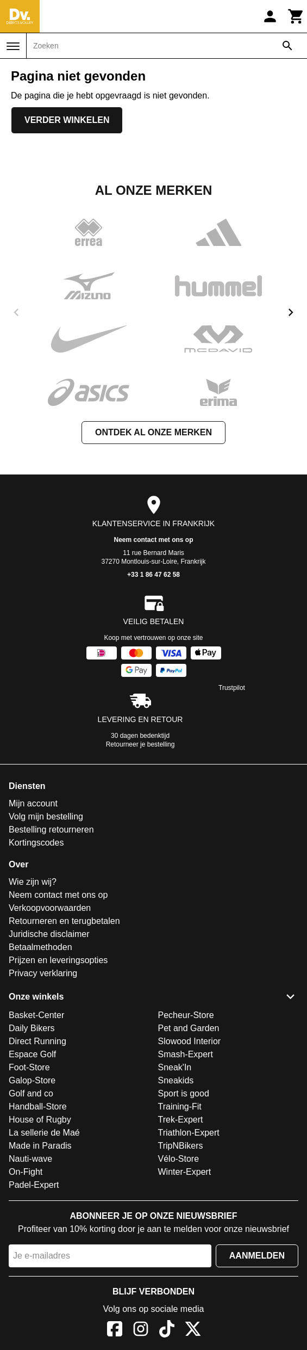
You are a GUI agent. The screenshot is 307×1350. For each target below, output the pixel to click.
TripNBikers (180, 1145)
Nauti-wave (30, 1158)
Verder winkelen (66, 120)
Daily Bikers (31, 1028)
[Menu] (13, 46)
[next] (290, 312)
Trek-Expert (180, 1119)
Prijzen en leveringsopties (58, 960)
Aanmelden (257, 1255)
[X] (193, 1330)
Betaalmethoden (40, 947)
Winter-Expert (184, 1171)
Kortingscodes (36, 842)
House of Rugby (40, 1119)
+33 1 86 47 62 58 (153, 574)
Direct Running (37, 1041)
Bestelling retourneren (51, 829)
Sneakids (176, 1080)
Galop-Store (32, 1080)
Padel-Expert (34, 1184)
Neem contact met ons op (153, 540)
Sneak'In (175, 1067)
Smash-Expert (185, 1054)
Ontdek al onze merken (153, 432)
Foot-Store (29, 1067)
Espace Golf (32, 1054)
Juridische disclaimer (49, 934)
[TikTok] (167, 1330)
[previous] (16, 312)
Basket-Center (36, 1015)
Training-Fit (180, 1106)
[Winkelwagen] (296, 16)
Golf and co (31, 1093)
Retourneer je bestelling (140, 744)
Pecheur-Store (186, 1015)
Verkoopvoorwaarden (50, 908)
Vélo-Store (178, 1158)
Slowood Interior (189, 1041)
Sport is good (183, 1093)
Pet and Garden (189, 1028)
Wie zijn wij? (33, 881)
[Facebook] (114, 1330)
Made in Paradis (40, 1145)
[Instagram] (140, 1330)
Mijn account (33, 803)
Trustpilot (231, 688)
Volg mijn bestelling (46, 816)
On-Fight (25, 1171)
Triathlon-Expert (189, 1132)
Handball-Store (38, 1106)
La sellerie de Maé (44, 1132)
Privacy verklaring (43, 973)
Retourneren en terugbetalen (64, 921)
